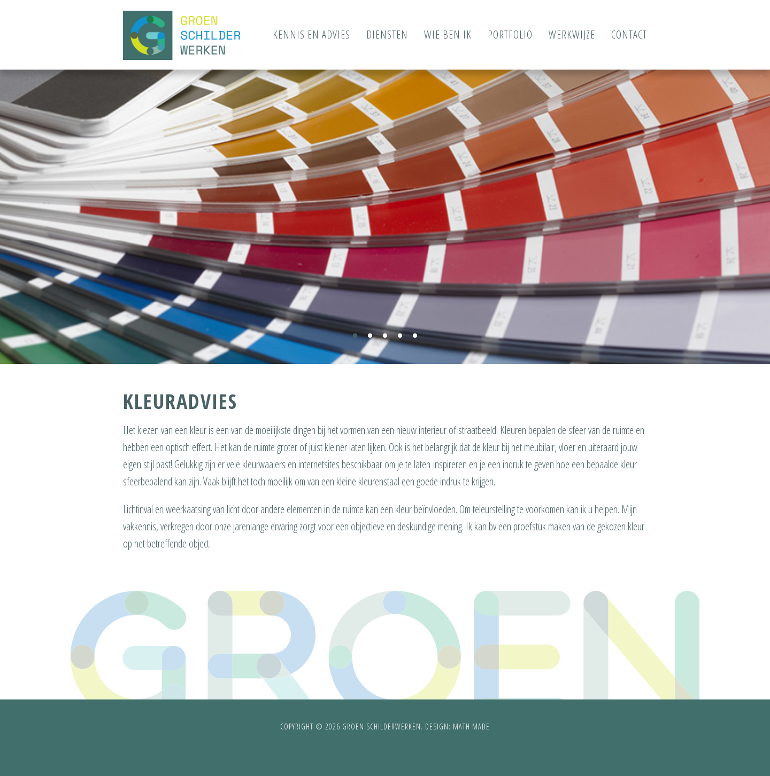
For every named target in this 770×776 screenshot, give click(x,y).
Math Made (471, 726)
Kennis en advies (311, 34)
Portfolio (510, 34)
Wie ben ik (448, 34)
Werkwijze (572, 34)
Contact (629, 34)
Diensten (387, 34)
